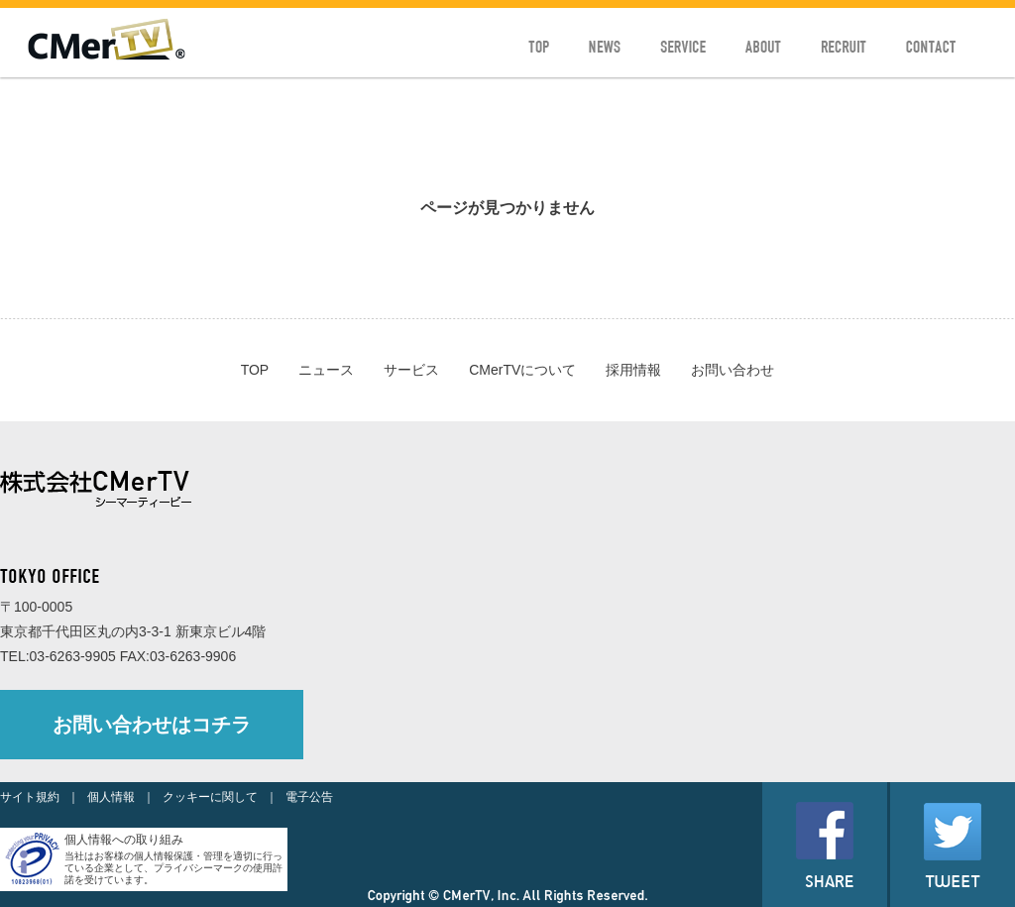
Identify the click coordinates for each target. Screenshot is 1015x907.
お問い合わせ (732, 370)
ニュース (326, 370)
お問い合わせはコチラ (152, 725)
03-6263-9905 (73, 656)
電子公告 (309, 797)
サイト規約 (29, 797)
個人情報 (111, 797)
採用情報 (633, 370)
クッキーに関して (210, 797)
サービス (411, 370)
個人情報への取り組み (123, 840)
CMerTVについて (522, 370)
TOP (255, 370)
